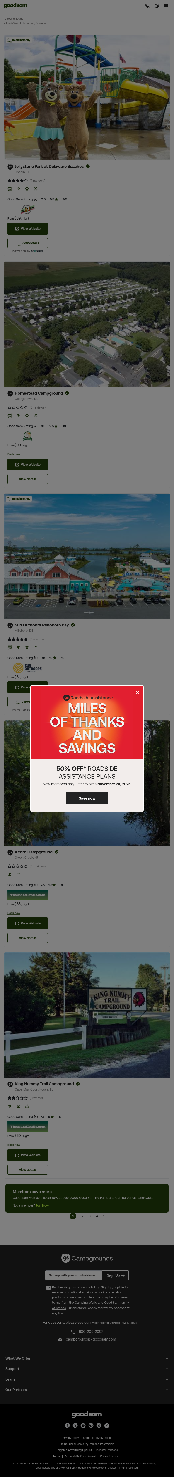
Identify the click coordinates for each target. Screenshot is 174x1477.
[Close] (137, 692)
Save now (87, 798)
